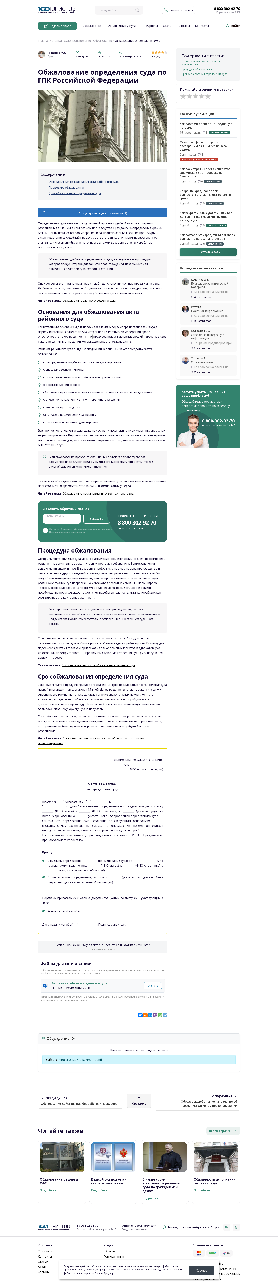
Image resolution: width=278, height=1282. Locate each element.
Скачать (152, 985)
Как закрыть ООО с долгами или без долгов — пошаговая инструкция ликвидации (206, 216)
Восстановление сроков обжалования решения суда (98, 665)
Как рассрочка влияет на (211, 291)
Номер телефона (55, 515)
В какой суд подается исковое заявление (109, 1181)
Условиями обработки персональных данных (86, 529)
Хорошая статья (202, 362)
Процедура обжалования (67, 187)
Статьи (168, 26)
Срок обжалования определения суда (75, 193)
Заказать (96, 519)
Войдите (51, 1060)
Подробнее (48, 1190)
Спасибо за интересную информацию (207, 336)
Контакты (202, 26)
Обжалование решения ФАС (59, 1181)
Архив (42, 1267)
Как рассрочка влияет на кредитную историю (206, 126)
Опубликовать (208, 252)
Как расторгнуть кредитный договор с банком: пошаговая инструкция (207, 237)
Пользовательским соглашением (67, 532)
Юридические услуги (121, 26)
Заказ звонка (92, 26)
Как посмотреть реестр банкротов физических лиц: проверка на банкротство (205, 172)
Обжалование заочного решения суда (89, 301)
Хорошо (201, 1270)
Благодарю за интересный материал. (209, 285)
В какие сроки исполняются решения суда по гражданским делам (161, 1185)
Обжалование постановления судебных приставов (98, 493)
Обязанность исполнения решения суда (215, 1181)
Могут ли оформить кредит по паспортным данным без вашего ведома (203, 146)
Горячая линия (114, 1256)
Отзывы (184, 26)
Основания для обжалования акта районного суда (84, 181)
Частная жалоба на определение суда (79, 983)
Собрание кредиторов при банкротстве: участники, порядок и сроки (205, 194)
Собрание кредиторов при (213, 343)
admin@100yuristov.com (138, 1225)
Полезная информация (207, 311)
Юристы (152, 26)
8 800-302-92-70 (227, 9)
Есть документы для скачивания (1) (102, 213)
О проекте (45, 1251)
